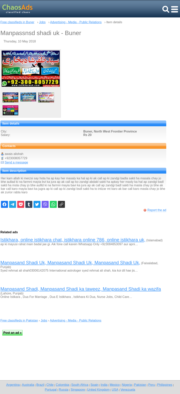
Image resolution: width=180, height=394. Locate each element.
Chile (49, 384)
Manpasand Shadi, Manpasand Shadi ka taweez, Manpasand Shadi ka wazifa (80, 289)
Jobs (42, 22)
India (104, 384)
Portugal (51, 389)
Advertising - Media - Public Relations (76, 22)
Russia (63, 389)
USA (115, 389)
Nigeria (127, 384)
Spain (94, 384)
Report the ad (156, 210)
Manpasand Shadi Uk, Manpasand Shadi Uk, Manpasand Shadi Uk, (70, 262)
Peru (151, 384)
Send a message (16, 162)
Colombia (62, 384)
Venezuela (127, 389)
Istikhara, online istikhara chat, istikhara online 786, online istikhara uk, (72, 239)
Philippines (164, 384)
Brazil (40, 384)
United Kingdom (98, 389)
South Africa (79, 384)
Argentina (13, 384)
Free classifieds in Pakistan (19, 320)
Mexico (115, 384)
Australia (28, 384)
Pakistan (140, 384)
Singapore (78, 389)
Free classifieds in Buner (17, 22)
